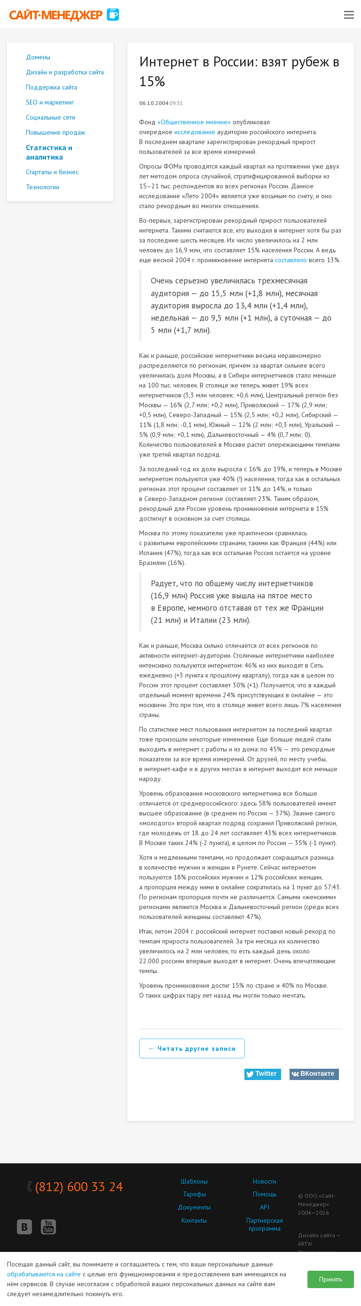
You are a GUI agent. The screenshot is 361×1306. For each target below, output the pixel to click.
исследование (194, 132)
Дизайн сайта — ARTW (319, 1239)
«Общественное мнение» (194, 122)
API (264, 1207)
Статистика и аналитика (49, 152)
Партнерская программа (264, 1224)
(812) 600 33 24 (75, 1186)
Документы (194, 1207)
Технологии (42, 187)
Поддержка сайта (51, 87)
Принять (330, 1279)
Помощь (264, 1194)
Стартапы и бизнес (52, 172)
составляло (291, 260)
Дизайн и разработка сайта (65, 72)
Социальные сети (50, 117)
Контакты (194, 1220)
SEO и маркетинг (50, 102)
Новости (264, 1181)
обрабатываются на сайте (44, 1274)
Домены (38, 57)
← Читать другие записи (192, 1048)
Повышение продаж (55, 132)
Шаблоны (194, 1181)
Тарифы (194, 1194)
